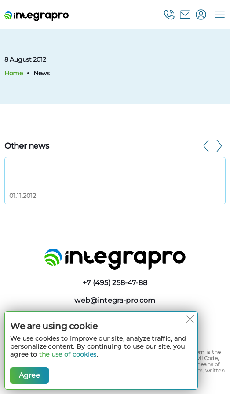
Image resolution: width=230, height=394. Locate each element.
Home (13, 73)
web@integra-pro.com (114, 300)
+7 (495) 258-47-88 (115, 283)
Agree (29, 375)
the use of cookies (68, 354)
